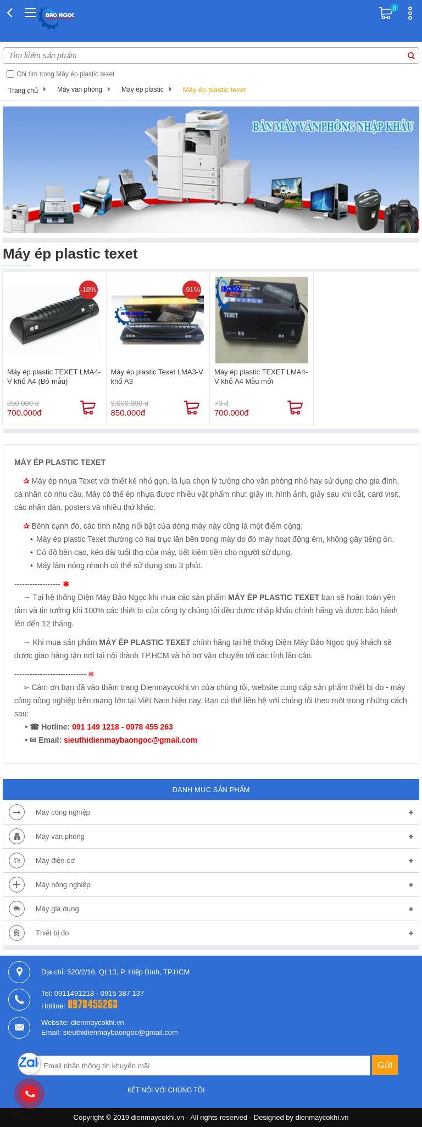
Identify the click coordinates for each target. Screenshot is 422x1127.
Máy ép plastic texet (214, 90)
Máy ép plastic (142, 89)
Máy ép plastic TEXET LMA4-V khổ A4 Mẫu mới (261, 376)
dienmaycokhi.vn (322, 1117)
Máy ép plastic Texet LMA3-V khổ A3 (157, 376)
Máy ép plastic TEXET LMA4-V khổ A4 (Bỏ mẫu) (54, 376)
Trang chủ (23, 90)
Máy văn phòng (79, 89)
